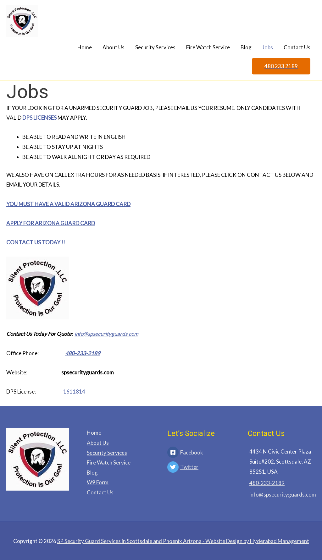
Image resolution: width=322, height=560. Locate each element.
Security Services (155, 47)
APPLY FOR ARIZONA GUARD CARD (50, 223)
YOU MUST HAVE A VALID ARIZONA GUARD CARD (68, 204)
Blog (246, 47)
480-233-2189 (82, 353)
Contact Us (297, 47)
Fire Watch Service (208, 47)
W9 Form (97, 482)
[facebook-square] (201, 453)
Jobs (267, 47)
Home (84, 47)
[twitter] (201, 467)
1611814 (74, 391)
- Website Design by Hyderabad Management (183, 541)
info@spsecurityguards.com (106, 333)
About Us (114, 47)
